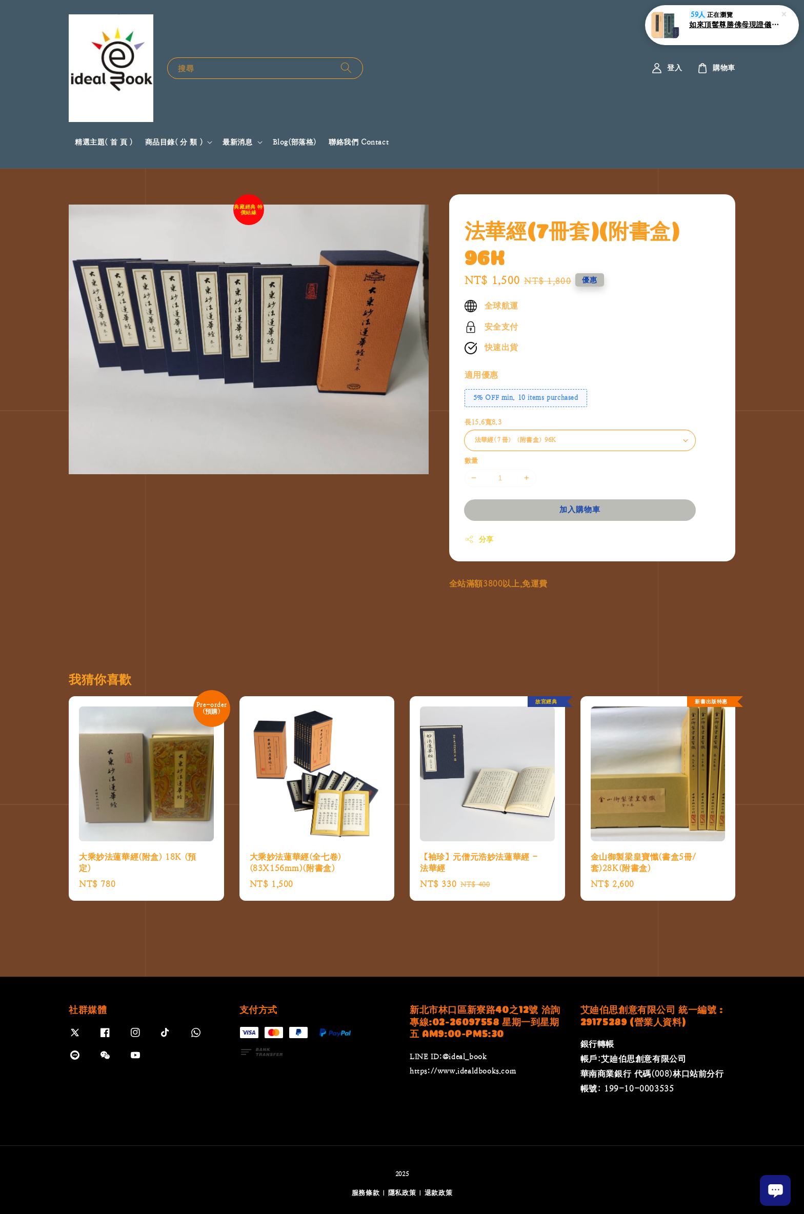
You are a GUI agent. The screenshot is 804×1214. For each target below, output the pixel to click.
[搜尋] (346, 68)
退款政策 (439, 1193)
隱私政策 (402, 1193)
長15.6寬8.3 (483, 422)
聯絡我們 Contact (359, 142)
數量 (471, 460)
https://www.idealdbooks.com (463, 1071)
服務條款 (366, 1193)
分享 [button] (479, 539)
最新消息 (237, 142)
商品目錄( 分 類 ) (174, 142)
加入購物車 (579, 509)
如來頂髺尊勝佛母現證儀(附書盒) (734, 25)
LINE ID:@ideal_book (448, 1057)
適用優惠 (481, 375)
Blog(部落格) (294, 142)
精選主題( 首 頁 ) (104, 142)
